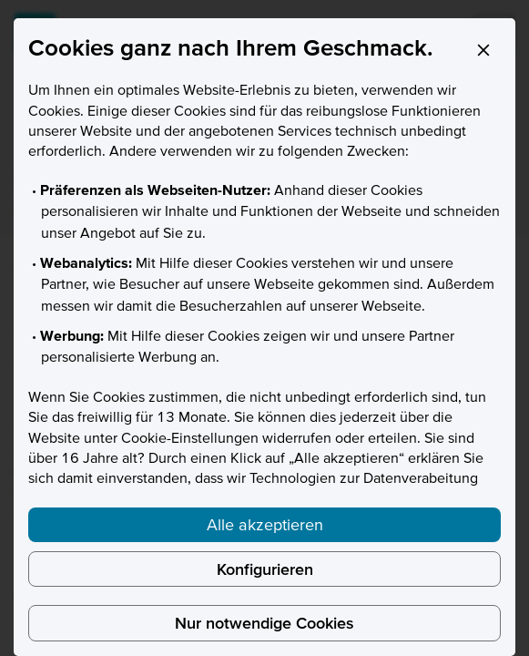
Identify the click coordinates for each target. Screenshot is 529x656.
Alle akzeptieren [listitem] (265, 524)
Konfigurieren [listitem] (265, 569)
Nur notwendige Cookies (264, 622)
